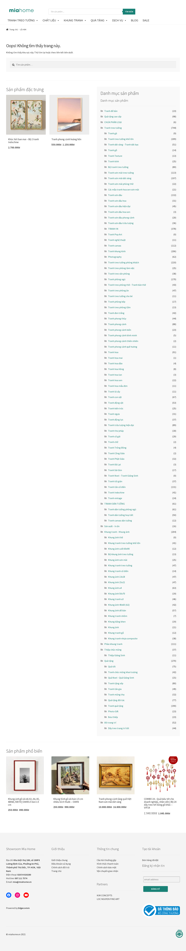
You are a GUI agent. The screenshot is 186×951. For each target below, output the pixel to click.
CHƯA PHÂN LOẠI (113, 122)
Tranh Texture (115, 155)
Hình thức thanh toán (107, 863)
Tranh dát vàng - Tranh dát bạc (123, 144)
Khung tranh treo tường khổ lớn (124, 543)
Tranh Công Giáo (116, 453)
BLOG (134, 20)
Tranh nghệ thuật (117, 239)
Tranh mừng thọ (116, 694)
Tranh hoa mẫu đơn (117, 385)
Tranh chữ (113, 441)
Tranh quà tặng (115, 705)
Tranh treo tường (113, 127)
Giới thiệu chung (59, 860)
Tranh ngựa (114, 413)
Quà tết (112, 666)
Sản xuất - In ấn (111, 526)
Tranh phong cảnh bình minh (122, 335)
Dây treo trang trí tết (118, 728)
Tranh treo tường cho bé (120, 296)
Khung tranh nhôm (117, 615)
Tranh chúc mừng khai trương (123, 672)
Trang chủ (13, 29)
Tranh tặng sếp (115, 683)
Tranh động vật (115, 402)
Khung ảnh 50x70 (116, 593)
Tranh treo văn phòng (119, 273)
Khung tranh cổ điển (118, 571)
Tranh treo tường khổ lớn (121, 139)
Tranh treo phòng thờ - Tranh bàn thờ (127, 284)
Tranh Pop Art (115, 234)
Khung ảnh (113, 627)
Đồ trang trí (110, 722)
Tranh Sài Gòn (115, 470)
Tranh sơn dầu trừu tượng (121, 223)
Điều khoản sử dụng (61, 863)
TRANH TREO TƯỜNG (23, 20)
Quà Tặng (99, 20)
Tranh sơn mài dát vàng (119, 178)
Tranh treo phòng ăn (118, 290)
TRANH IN (113, 228)
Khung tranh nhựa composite (122, 638)
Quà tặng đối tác (116, 700)
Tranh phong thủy (117, 318)
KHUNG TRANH (75, 20)
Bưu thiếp (113, 717)
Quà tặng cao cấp (112, 116)
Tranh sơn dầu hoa (117, 200)
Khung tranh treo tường (120, 565)
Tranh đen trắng (116, 313)
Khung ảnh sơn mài (117, 559)
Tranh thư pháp (116, 430)
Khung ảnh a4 (115, 587)
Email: (19, 881)
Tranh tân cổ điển (117, 487)
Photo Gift (113, 711)
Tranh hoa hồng (116, 369)
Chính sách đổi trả (60, 867)
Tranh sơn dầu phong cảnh (121, 217)
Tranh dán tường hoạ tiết (120, 515)
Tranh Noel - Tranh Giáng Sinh (123, 475)
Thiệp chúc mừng (112, 649)
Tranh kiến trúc (115, 408)
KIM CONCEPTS (104, 895)
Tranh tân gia (114, 689)
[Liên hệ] (179, 933)
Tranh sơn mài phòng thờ (120, 183)
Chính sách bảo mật (106, 867)
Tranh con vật (115, 397)
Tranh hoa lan (115, 374)
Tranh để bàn (110, 111)
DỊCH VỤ (119, 20)
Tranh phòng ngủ (116, 279)
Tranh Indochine (116, 492)
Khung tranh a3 (116, 599)
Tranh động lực (115, 419)
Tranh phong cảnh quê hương (122, 346)
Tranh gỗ (112, 150)
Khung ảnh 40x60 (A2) (118, 604)
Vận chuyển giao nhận (107, 871)
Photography (114, 256)
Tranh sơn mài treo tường (121, 172)
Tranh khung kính (117, 251)
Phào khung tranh (113, 644)
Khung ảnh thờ (115, 537)
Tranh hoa (113, 352)
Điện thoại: (18, 874)
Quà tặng (108, 660)
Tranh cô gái (114, 436)
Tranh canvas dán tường (120, 520)
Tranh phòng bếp (116, 301)
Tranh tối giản (115, 481)
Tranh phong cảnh (117, 324)
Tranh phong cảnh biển (119, 329)
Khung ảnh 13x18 (116, 576)
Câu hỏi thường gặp (106, 860)
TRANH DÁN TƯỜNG (114, 503)
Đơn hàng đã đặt (150, 860)
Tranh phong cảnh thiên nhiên (123, 341)
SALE (146, 20)
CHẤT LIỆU (51, 20)
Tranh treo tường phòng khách (123, 262)
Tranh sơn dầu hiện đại (119, 206)
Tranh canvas (114, 245)
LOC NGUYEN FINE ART (108, 899)
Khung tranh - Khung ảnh (116, 531)
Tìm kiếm (129, 11)
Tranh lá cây (114, 391)
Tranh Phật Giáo (116, 458)
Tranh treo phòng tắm (119, 307)
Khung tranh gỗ (116, 632)
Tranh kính (113, 161)
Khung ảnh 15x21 (116, 582)
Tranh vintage (115, 498)
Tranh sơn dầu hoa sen (119, 211)
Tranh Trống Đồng (117, 447)
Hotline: (16, 878)
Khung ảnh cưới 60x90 (119, 548)
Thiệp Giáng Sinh (116, 655)
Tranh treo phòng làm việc (121, 268)
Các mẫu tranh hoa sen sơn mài (123, 189)
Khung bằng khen (117, 621)
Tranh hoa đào (115, 363)
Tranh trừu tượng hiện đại (121, 425)
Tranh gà (112, 133)
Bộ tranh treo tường (118, 167)
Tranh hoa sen (115, 380)
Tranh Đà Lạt (114, 464)
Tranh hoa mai (115, 357)
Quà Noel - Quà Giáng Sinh (121, 677)
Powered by (18, 908)
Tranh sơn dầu (115, 195)
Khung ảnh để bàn (117, 610)
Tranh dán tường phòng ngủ (122, 509)
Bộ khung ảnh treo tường (120, 554)
